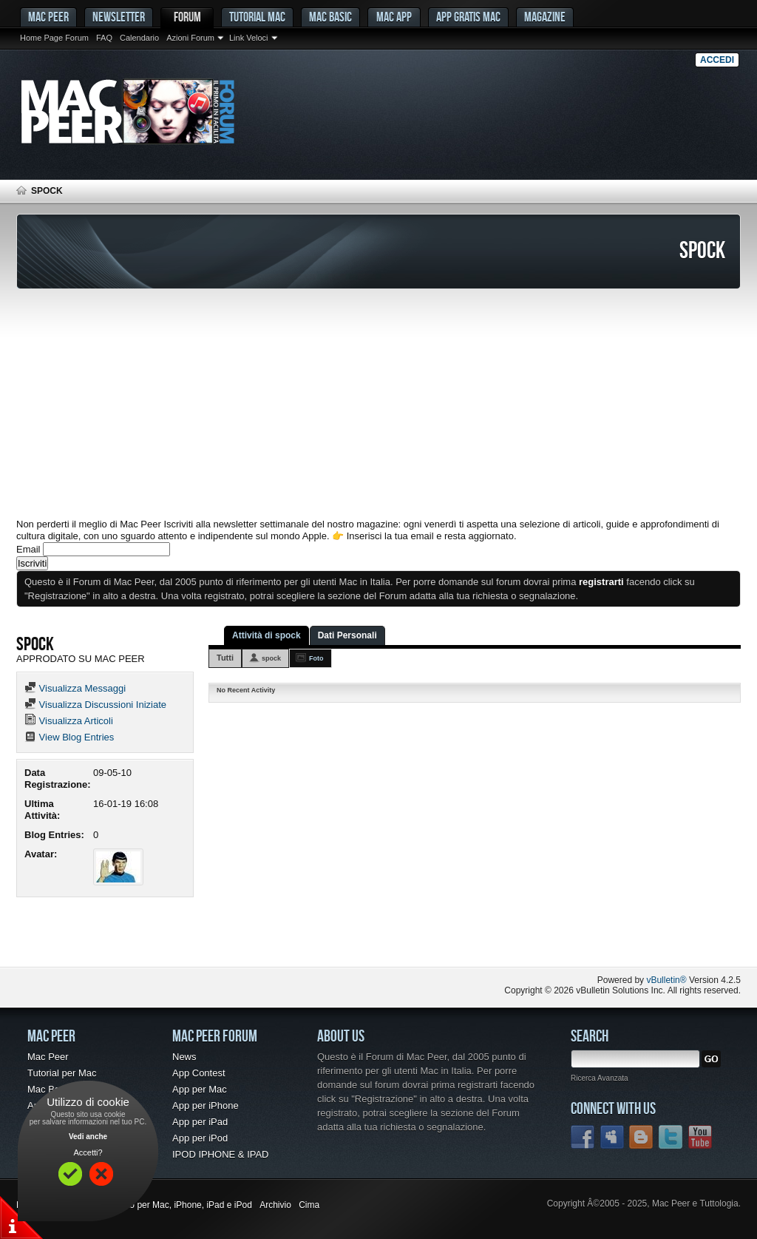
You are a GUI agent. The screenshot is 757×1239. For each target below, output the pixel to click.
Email (28, 549)
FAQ (104, 37)
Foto (316, 658)
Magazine (545, 17)
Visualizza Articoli (68, 720)
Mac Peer (48, 1056)
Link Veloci (248, 37)
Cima (309, 1205)
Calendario (139, 37)
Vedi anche (88, 1136)
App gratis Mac (468, 17)
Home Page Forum (54, 37)
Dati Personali (347, 635)
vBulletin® (666, 980)
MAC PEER (48, 17)
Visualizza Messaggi (75, 688)
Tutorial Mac (257, 17)
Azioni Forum (190, 37)
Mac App (394, 17)
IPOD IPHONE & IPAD (220, 1154)
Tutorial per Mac (61, 1072)
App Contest (198, 1072)
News (184, 1056)
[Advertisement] (378, 403)
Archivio (275, 1205)
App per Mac (199, 1089)
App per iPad (200, 1121)
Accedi (717, 60)
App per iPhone (205, 1105)
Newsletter (118, 17)
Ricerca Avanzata (599, 1078)
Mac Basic (330, 17)
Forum (187, 17)
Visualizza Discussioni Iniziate (95, 704)
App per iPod (200, 1138)
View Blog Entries (69, 737)
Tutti (225, 657)
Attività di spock (266, 635)
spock (271, 658)
